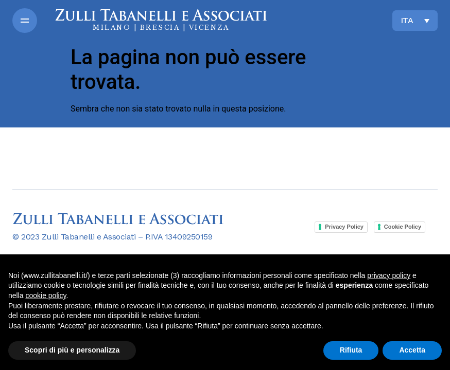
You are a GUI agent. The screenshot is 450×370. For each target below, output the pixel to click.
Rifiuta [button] (351, 350)
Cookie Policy (402, 227)
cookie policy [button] (45, 295)
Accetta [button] (412, 350)
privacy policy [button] (388, 275)
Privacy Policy (344, 227)
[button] (24, 20)
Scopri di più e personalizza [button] (72, 350)
